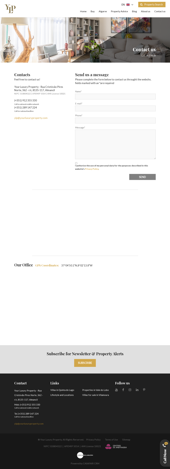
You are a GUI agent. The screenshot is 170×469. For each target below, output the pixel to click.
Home (83, 11)
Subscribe (85, 362)
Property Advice (119, 11)
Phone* (78, 115)
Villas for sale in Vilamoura (95, 395)
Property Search (151, 4)
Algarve (103, 11)
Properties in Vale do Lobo (95, 390)
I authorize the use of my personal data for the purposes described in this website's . (111, 167)
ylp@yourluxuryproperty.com (31, 117)
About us (145, 11)
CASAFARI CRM (91, 463)
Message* (80, 127)
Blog (134, 11)
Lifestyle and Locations (62, 395)
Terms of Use (111, 439)
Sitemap (126, 439)
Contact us (159, 11)
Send (142, 177)
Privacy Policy (92, 169)
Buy (93, 11)
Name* (78, 91)
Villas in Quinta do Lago (62, 390)
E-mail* (78, 103)
